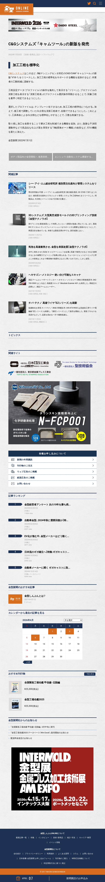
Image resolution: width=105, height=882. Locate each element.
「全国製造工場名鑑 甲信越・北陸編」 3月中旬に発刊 (33, 727)
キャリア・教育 (85, 838)
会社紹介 (17, 854)
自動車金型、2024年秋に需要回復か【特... (46, 520)
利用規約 (50, 854)
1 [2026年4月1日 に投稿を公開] (52, 631)
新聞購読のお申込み (77, 878)
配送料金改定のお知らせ (21, 738)
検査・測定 (42, 294)
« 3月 (28, 662)
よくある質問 (63, 854)
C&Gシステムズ (16, 73)
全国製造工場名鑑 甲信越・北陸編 (42, 682)
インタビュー (43, 838)
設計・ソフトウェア (44, 54)
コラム (27, 602)
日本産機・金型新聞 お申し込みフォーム (35, 858)
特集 (32, 838)
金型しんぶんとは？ (35, 596)
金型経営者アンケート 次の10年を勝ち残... (47, 504)
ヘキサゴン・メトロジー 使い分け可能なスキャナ (54, 275)
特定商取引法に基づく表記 (54, 863)
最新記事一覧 (21, 838)
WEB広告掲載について (81, 858)
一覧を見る (90, 674)
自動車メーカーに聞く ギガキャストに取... (47, 567)
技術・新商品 (30, 54)
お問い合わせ (23, 483)
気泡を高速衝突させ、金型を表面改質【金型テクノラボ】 (58, 247)
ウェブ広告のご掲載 (27, 471)
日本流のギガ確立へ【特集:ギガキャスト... (46, 552)
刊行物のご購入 (61, 858)
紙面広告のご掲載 (26, 477)
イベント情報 (54, 842)
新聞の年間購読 (25, 459)
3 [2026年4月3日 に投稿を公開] (69, 631)
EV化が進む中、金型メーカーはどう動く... (46, 536)
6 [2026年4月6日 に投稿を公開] (35, 638)
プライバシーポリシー (34, 854)
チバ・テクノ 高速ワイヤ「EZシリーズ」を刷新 (52, 303)
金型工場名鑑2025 (34, 699)
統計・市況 (71, 838)
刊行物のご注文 (25, 465)
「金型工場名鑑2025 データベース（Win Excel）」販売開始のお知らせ (40, 732)
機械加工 (42, 322)
